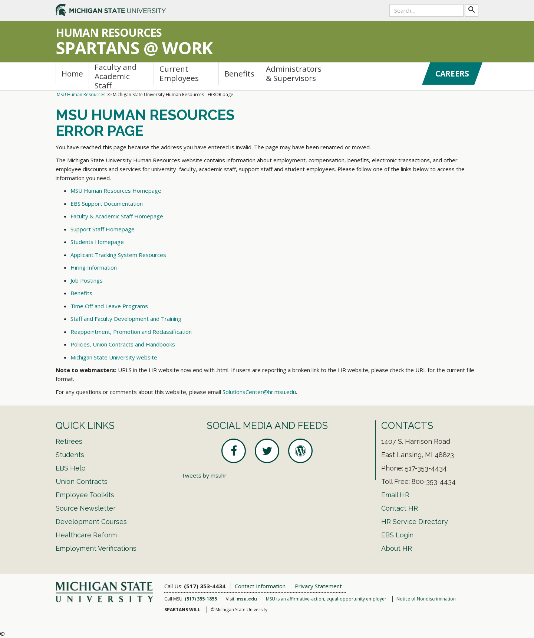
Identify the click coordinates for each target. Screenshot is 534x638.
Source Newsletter (86, 508)
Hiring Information (93, 267)
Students (70, 455)
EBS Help (71, 468)
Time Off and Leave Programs (109, 306)
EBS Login (397, 535)
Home (72, 73)
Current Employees (179, 73)
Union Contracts (82, 481)
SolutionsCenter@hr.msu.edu (259, 392)
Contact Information (260, 586)
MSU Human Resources (81, 94)
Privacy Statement (318, 586)
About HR (396, 548)
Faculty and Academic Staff (116, 76)
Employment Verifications (96, 548)
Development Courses (91, 521)
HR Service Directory (414, 521)
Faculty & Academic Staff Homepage (116, 216)
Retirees (69, 441)
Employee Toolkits (85, 495)
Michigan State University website (113, 357)
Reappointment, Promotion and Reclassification (131, 331)
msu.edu (247, 599)
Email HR (395, 495)
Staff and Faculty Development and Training (125, 318)
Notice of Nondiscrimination (426, 599)
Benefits (239, 73)
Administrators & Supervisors (294, 73)
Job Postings (86, 280)
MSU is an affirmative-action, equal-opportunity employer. (327, 599)
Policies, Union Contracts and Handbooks (122, 344)
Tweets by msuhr (204, 475)
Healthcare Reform (86, 535)
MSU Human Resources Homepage (115, 190)
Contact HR (399, 508)
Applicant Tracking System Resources (118, 254)
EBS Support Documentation (106, 203)
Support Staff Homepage (102, 229)
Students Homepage (97, 241)
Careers (452, 73)
